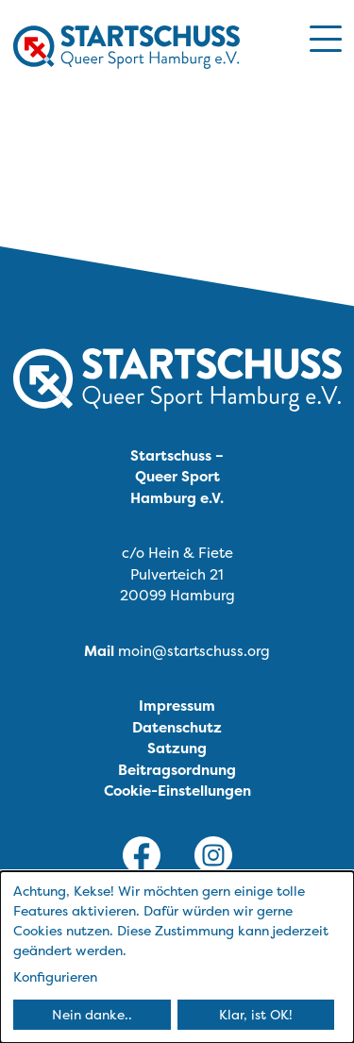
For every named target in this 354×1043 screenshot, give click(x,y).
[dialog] (177, 957)
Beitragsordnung (177, 770)
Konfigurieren (55, 976)
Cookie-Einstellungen (177, 790)
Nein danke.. (92, 1014)
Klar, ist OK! (256, 1014)
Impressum (177, 705)
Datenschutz (177, 727)
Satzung (177, 748)
